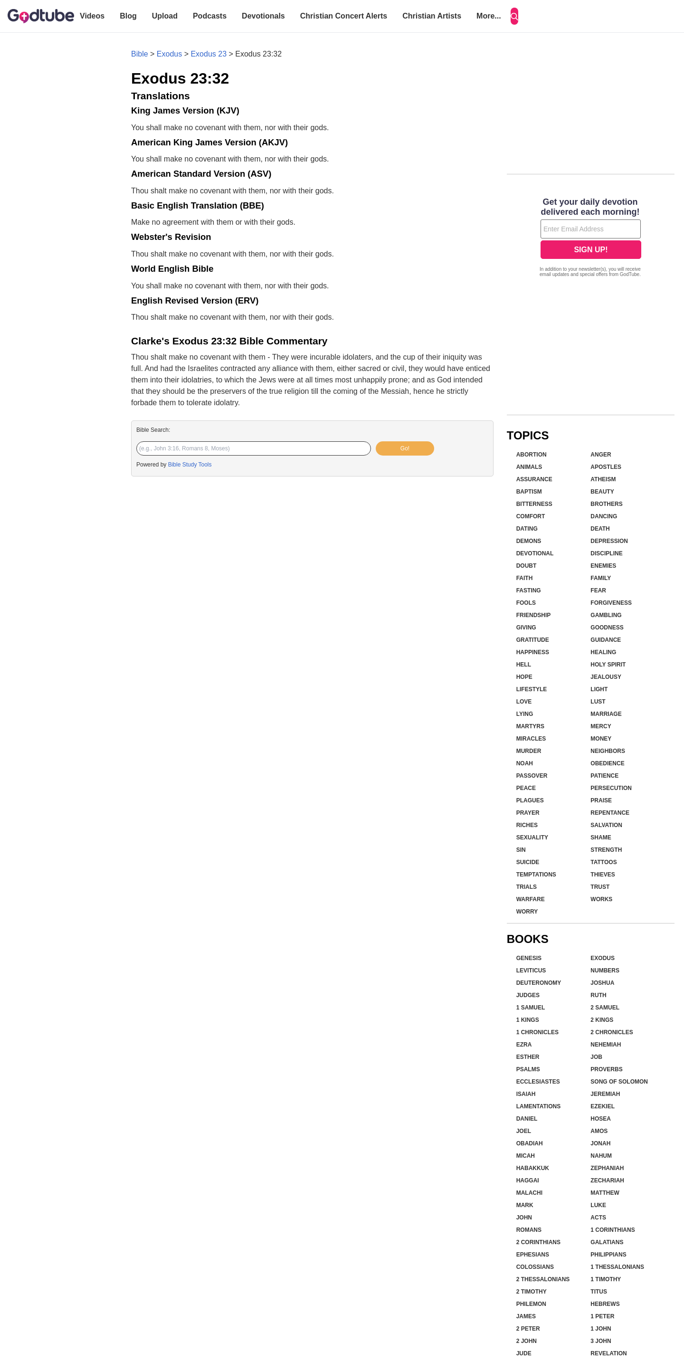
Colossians (535, 1267)
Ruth (598, 995)
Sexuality (532, 837)
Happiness (532, 652)
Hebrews (604, 1304)
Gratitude (532, 640)
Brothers (606, 504)
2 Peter (528, 1328)
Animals (529, 467)
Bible (139, 54)
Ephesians (532, 1254)
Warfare (530, 899)
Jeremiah (605, 1094)
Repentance (609, 812)
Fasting (528, 590)
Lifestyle (531, 689)
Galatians (606, 1242)
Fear (598, 590)
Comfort (530, 516)
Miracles (531, 738)
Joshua (602, 983)
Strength (606, 850)
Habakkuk (532, 1168)
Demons (529, 541)
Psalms (528, 1069)
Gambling (605, 615)
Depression (609, 541)
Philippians (608, 1254)
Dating (527, 528)
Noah (524, 763)
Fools (526, 603)
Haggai (527, 1180)
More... (488, 16)
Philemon (531, 1304)
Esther (528, 1057)
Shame (600, 837)
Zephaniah (607, 1168)
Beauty (602, 491)
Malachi (529, 1193)
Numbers (604, 970)
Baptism (529, 491)
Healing (603, 652)
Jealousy (605, 677)
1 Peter (602, 1316)
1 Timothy (605, 1279)
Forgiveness (611, 603)
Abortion (531, 454)
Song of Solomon (619, 1081)
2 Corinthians (538, 1242)
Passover (532, 775)
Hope (524, 677)
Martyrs (530, 726)
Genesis (529, 958)
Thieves (602, 874)
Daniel (527, 1118)
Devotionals (263, 16)
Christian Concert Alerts (343, 16)
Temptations (536, 874)
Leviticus (531, 970)
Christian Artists (431, 16)
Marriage (605, 714)
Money (600, 738)
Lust (597, 701)
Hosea (600, 1118)
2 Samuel (604, 1007)
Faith (524, 578)
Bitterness (534, 504)
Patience (604, 775)
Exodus (169, 54)
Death (599, 528)
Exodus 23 (208, 54)
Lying (524, 714)
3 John (600, 1341)
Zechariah (607, 1180)
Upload (165, 16)
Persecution (611, 788)
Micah (525, 1155)
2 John (526, 1341)
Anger (600, 454)
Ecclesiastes (538, 1081)
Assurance (534, 479)
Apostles (605, 467)
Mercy (600, 726)
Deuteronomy (538, 983)
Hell (523, 664)
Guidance (605, 640)
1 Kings (527, 1020)
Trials (526, 887)
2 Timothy (531, 1291)
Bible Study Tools (190, 464)
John (524, 1217)
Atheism (603, 479)
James (526, 1316)
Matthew (604, 1193)
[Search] (514, 16)
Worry (527, 911)
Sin (521, 850)
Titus (598, 1291)
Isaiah (526, 1094)
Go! (404, 448)
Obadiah (529, 1143)
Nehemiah (605, 1044)
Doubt (526, 565)
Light (599, 689)
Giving (526, 627)
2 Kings (601, 1020)
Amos (599, 1131)
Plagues (530, 800)
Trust (599, 887)
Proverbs (606, 1069)
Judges (528, 995)
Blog (128, 16)
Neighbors (607, 751)
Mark (524, 1205)
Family (600, 578)
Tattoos (603, 862)
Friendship (533, 615)
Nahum (601, 1155)
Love (524, 701)
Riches (527, 825)
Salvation (606, 825)
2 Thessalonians (543, 1279)
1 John (600, 1328)
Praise (601, 800)
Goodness (606, 627)
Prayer (528, 812)
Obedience (607, 763)
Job (596, 1057)
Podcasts (210, 16)
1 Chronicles (537, 1032)
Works (601, 899)
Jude (524, 1353)
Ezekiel (602, 1106)
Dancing (603, 516)
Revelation (608, 1353)
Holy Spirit (608, 664)
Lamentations (538, 1106)
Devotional (535, 553)
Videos (92, 16)
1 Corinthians (612, 1230)
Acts (598, 1217)
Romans (529, 1230)
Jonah (600, 1143)
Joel (523, 1131)
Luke (598, 1205)
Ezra (524, 1044)
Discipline (606, 553)
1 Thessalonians (617, 1267)
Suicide (528, 862)
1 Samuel (530, 1007)
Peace (526, 788)
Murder (529, 751)
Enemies (603, 565)
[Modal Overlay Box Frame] (590, 238)
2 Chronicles (611, 1032)
